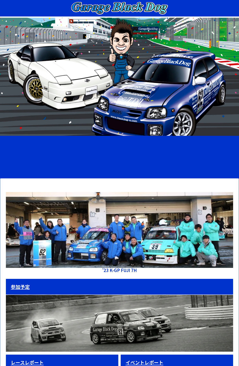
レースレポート (27, 362)
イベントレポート (144, 362)
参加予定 (20, 286)
